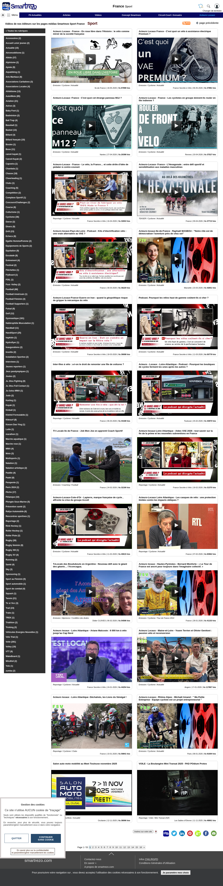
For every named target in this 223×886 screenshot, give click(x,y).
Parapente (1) (12, 482)
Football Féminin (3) (15, 299)
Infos (148, 859)
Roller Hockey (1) (14, 531)
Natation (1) (11, 463)
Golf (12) (10, 313)
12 (124, 847)
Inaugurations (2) (14, 347)
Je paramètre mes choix (175, 872)
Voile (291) (11, 642)
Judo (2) (10, 395)
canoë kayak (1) (13, 154)
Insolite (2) (11, 352)
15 (137, 847)
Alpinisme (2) (12, 62)
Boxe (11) (10, 149)
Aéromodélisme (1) (15, 53)
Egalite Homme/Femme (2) (19, 241)
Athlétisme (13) (13, 91)
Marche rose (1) (13, 444)
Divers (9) (10, 226)
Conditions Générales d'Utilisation (157, 863)
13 (128, 847)
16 (141, 847)
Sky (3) (9, 569)
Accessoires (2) (13, 38)
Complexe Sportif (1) (16, 197)
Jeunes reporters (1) (16, 366)
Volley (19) (11, 646)
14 (132, 847)
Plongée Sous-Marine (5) (18, 502)
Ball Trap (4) (12, 120)
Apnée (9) (10, 67)
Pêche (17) (11, 492)
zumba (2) (10, 671)
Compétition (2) (13, 193)
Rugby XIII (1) (12, 550)
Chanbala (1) (12, 168)
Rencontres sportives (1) (18, 516)
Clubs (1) (10, 183)
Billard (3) (10, 135)
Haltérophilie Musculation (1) (20, 323)
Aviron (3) (10, 106)
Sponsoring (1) (13, 574)
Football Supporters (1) (17, 304)
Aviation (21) (12, 101)
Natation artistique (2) (16, 468)
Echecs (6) (11, 236)
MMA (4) (10, 448)
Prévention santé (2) (16, 506)
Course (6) (11, 207)
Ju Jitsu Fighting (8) (15, 381)
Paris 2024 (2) (12, 487)
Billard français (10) (15, 139)
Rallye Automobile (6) (16, 511)
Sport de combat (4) (15, 589)
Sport (91, 23)
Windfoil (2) (11, 661)
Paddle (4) (11, 473)
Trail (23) (10, 608)
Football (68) (12, 289)
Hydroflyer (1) (12, 342)
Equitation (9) (12, 251)
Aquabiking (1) (13, 72)
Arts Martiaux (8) (14, 77)
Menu (15, 15)
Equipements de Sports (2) (19, 246)
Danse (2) (10, 222)
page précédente (207, 22)
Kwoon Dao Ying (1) (15, 424)
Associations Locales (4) (18, 86)
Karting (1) (11, 400)
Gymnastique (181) (15, 318)
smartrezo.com (38, 860)
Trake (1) (10, 613)
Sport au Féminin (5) (16, 579)
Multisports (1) (13, 458)
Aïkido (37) (11, 57)
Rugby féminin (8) (14, 545)
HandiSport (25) (13, 333)
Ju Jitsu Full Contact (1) (17, 386)
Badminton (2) (13, 115)
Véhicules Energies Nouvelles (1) (22, 632)
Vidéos (98, 15)
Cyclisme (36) (12, 217)
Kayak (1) (10, 405)
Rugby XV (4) (12, 555)
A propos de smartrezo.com (99, 866)
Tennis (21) (11, 598)
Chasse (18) (11, 173)
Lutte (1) (10, 429)
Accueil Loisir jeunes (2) (17, 43)
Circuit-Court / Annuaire (170, 15)
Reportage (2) (12, 521)
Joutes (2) (11, 376)
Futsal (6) (10, 308)
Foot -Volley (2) (13, 284)
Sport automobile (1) (16, 584)
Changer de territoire (212, 11)
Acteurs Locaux (207, 15)
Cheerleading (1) (14, 178)
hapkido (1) (11, 337)
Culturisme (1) (13, 212)
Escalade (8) (12, 255)
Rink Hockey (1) (13, 526)
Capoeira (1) (12, 164)
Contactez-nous (92, 859)
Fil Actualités (35, 15)
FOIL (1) (9, 279)
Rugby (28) (11, 540)
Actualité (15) (12, 48)
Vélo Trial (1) (12, 637)
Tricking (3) (11, 627)
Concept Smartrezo (131, 15)
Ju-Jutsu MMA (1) (14, 391)
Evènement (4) (13, 260)
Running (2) (11, 560)
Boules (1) (11, 144)
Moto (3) (10, 453)
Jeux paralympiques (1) (17, 371)
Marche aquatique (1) (16, 439)
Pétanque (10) (12, 497)
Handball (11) (12, 328)
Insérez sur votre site (143, 831)
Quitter (17, 838)
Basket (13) (11, 130)
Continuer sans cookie (46, 838)
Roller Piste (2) (13, 535)
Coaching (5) (12, 188)
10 (116, 847)
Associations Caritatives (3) (19, 82)
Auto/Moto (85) (13, 96)
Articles (66, 15)
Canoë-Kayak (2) (14, 159)
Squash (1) (11, 593)
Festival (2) (11, 265)
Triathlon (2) (12, 622)
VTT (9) (9, 651)
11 (120, 847)
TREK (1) (10, 617)
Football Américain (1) (16, 294)
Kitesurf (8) (11, 420)
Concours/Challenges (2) (18, 202)
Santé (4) (10, 564)
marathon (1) (12, 434)
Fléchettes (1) (12, 270)
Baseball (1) (11, 125)
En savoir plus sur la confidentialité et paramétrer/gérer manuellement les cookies (33, 851)
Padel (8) (10, 477)
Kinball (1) (11, 410)
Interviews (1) (12, 362)
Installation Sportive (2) (17, 357)
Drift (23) (10, 231)
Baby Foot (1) (12, 110)
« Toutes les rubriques (17, 31)
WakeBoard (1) (13, 656)
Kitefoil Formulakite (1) (17, 415)
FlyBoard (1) (12, 275)
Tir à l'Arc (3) (12, 603)
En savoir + (90, 863)
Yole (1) (9, 666)
